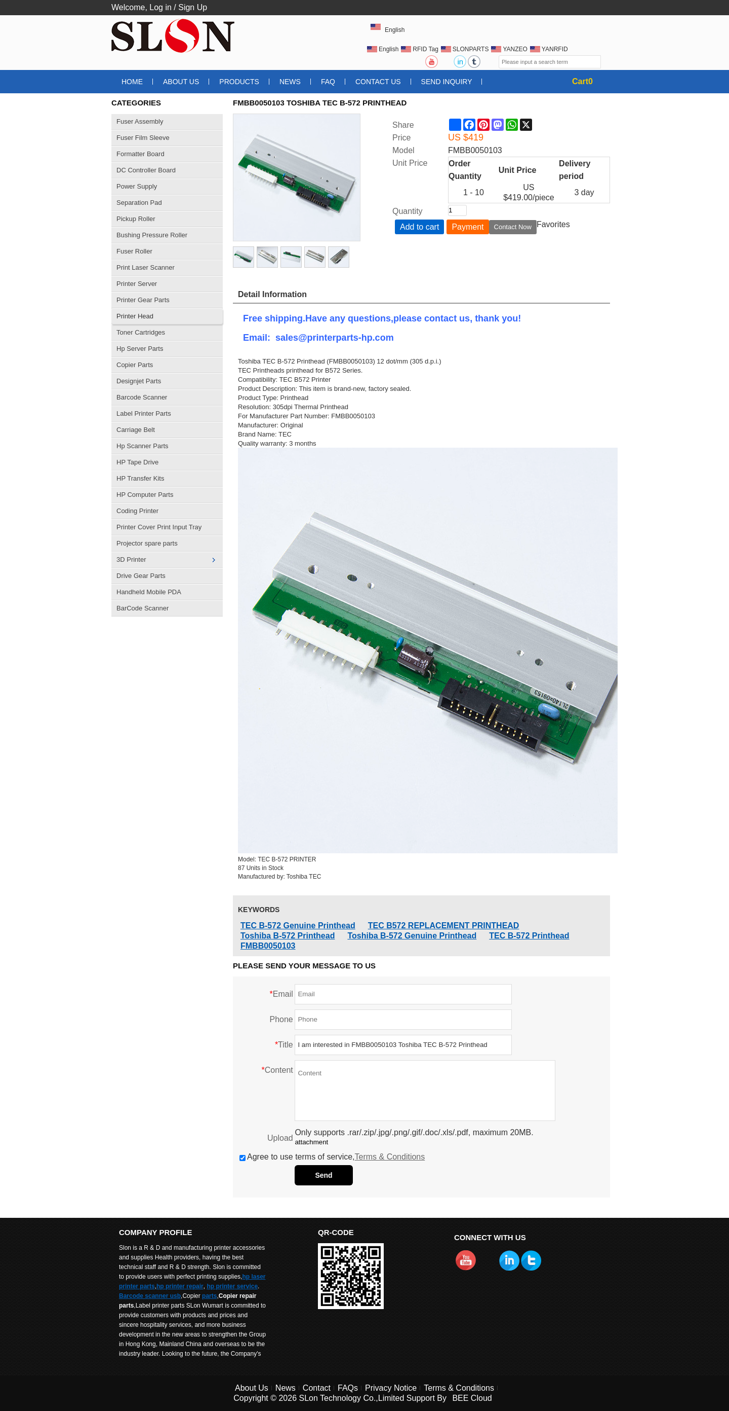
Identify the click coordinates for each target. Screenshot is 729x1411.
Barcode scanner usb (150, 1295)
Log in (160, 7)
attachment (311, 1142)
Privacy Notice (391, 1388)
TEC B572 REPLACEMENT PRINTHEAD (443, 925)
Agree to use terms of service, (332, 1156)
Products (239, 82)
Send (323, 1175)
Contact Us (378, 82)
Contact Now (513, 227)
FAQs (348, 1388)
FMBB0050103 (268, 946)
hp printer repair (180, 1286)
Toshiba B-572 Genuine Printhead (411, 935)
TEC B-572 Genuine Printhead (297, 925)
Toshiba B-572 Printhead (287, 935)
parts (209, 1295)
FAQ (328, 82)
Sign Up (192, 7)
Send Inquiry (446, 82)
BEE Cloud (472, 1398)
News (290, 82)
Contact (317, 1388)
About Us (181, 82)
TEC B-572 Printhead (529, 935)
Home (132, 82)
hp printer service (232, 1286)
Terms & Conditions (390, 1156)
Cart (582, 81)
